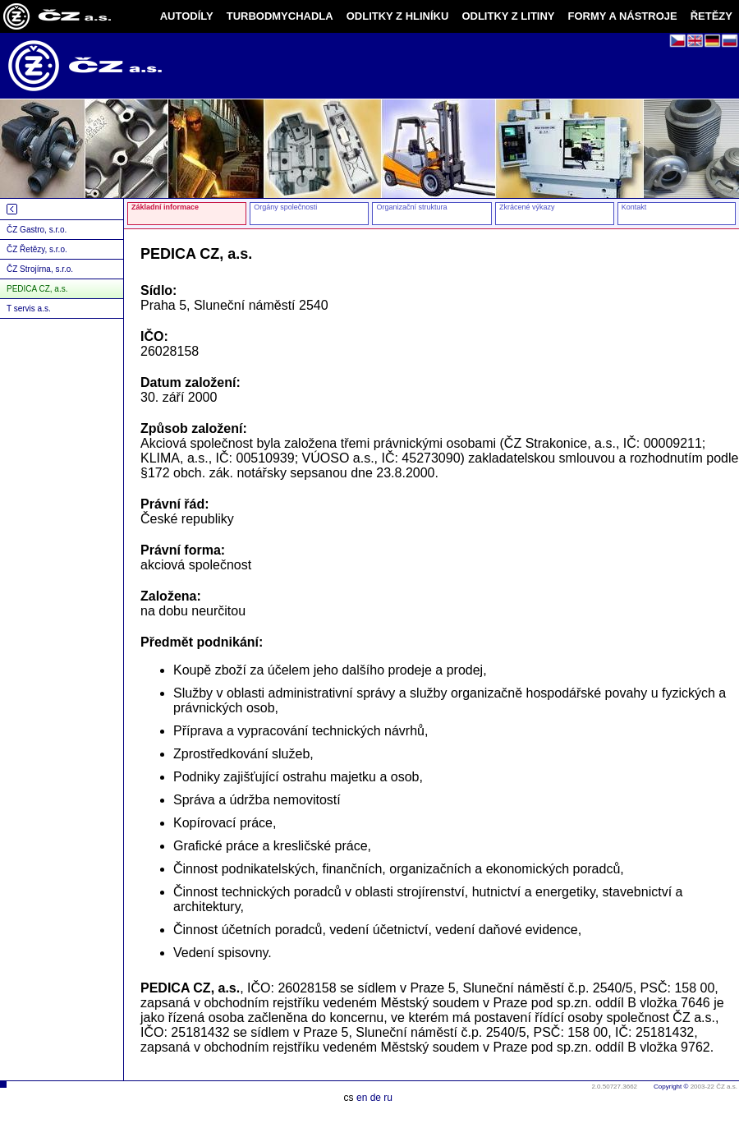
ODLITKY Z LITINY (507, 16)
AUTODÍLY (186, 16)
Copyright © (671, 1086)
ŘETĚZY (711, 16)
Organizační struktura (411, 207)
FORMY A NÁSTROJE (622, 16)
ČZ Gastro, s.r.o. (37, 229)
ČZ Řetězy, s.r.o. (37, 249)
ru (387, 1097)
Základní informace (165, 207)
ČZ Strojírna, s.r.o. (40, 269)
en (361, 1097)
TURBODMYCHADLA (280, 16)
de (375, 1097)
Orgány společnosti (285, 207)
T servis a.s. (29, 308)
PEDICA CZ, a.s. (37, 288)
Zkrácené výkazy (527, 207)
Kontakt (634, 207)
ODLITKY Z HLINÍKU (398, 16)
